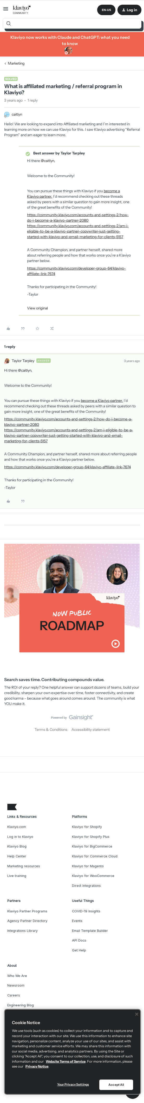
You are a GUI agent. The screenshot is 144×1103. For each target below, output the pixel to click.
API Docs (79, 940)
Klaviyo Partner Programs (27, 911)
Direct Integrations (86, 886)
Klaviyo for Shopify (87, 827)
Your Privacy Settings (73, 1084)
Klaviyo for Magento (88, 866)
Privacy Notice (36, 1066)
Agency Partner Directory (27, 921)
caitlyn (17, 114)
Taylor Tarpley (23, 360)
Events (77, 921)
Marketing (16, 63)
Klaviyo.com (16, 827)
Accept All (116, 1085)
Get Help (79, 950)
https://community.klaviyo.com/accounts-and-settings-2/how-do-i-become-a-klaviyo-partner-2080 (78, 218)
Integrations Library (22, 931)
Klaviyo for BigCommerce (92, 846)
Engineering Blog (20, 1005)
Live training (16, 876)
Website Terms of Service (66, 1061)
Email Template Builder (90, 931)
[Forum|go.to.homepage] (22, 10)
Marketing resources (23, 866)
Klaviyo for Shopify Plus (90, 837)
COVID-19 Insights (86, 911)
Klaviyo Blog (17, 846)
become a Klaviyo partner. (102, 400)
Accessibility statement (90, 729)
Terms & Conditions (51, 729)
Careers (13, 995)
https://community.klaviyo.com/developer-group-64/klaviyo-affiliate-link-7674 (76, 271)
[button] (6, 10)
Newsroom (15, 985)
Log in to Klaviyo (20, 837)
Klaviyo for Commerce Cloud (94, 856)
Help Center (16, 856)
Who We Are (17, 976)
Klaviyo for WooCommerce (93, 876)
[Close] (136, 1014)
